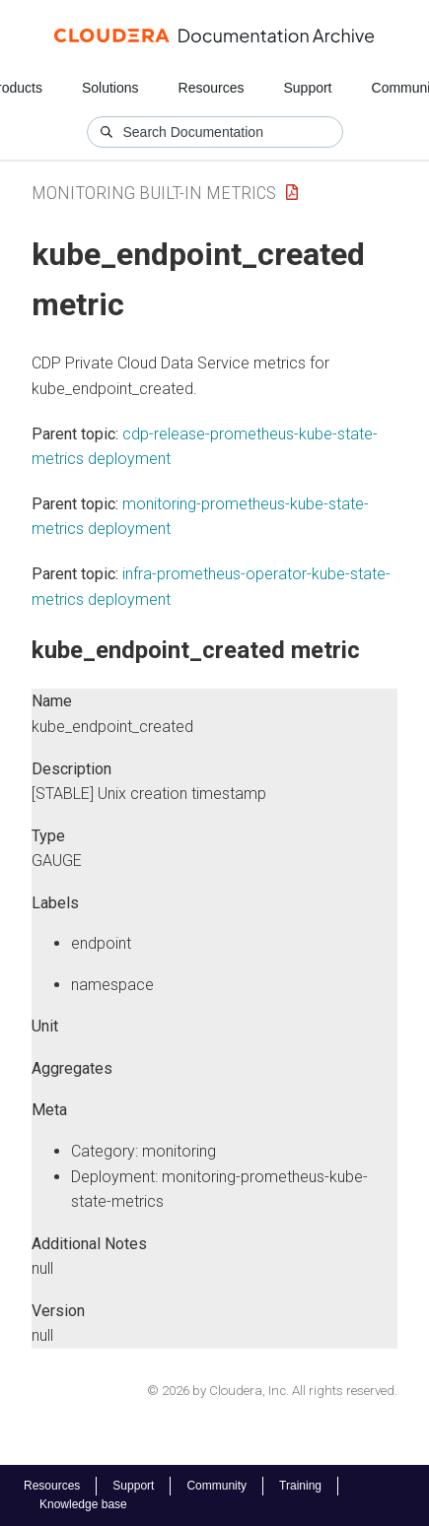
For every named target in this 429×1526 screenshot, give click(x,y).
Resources (212, 88)
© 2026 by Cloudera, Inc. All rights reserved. (272, 1390)
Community (216, 1486)
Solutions (110, 88)
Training (300, 1486)
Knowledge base (83, 1504)
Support (307, 88)
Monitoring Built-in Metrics (154, 192)
